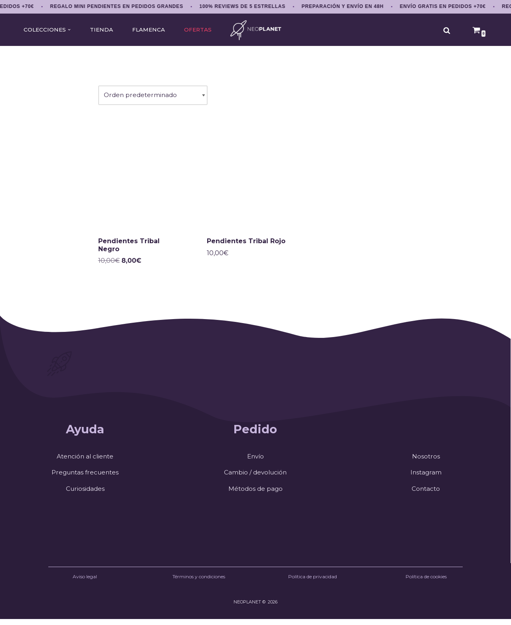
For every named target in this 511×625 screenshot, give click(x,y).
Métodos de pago (255, 494)
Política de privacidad (312, 582)
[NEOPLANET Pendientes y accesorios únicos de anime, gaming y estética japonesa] (256, 30)
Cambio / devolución (255, 477)
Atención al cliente (85, 461)
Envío (255, 461)
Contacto (426, 494)
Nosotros (426, 461)
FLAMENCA (150, 30)
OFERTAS (201, 30)
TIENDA (102, 30)
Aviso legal (85, 582)
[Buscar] (446, 30)
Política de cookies (426, 582)
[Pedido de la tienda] (154, 96)
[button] (69, 29)
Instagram (426, 477)
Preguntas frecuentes (85, 477)
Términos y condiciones (198, 582)
